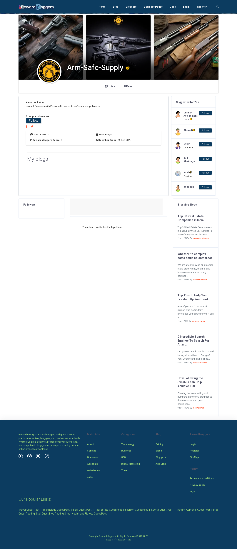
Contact (91, 450)
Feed (128, 86)
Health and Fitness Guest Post (89, 513)
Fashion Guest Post (136, 509)
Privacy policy (197, 485)
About (90, 444)
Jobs (173, 6)
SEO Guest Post (82, 509)
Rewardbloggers (107, 536)
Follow (33, 120)
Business (126, 450)
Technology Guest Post (56, 509)
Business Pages (153, 6)
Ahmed (189, 130)
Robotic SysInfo (122, 540)
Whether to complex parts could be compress (195, 256)
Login (186, 6)
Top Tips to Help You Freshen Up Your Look (193, 297)
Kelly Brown (198, 408)
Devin (186, 143)
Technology (127, 444)
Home (102, 6)
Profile (110, 86)
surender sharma (201, 238)
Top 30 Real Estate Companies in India (191, 218)
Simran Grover (200, 362)
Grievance (92, 457)
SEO (123, 457)
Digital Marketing (130, 463)
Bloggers (131, 6)
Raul (187, 172)
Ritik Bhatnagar (189, 160)
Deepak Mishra (200, 279)
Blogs (159, 450)
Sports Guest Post (161, 509)
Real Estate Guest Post (108, 509)
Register (202, 6)
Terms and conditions (202, 478)
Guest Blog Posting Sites (56, 513)
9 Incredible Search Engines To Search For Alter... (193, 340)
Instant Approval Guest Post (193, 509)
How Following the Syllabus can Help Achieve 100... (190, 382)
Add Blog (161, 463)
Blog (115, 6)
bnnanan (188, 186)
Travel (124, 470)
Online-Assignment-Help (190, 116)
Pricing (159, 444)
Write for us (93, 470)
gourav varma (198, 321)
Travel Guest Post (29, 509)
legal (192, 491)
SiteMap (194, 457)
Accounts (92, 463)
